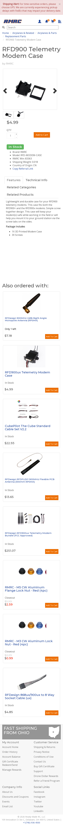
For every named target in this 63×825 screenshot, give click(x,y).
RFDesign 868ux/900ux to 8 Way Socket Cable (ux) (29, 696)
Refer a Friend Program (47, 780)
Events (6, 801)
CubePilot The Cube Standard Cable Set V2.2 (27, 427)
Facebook (39, 791)
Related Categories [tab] (21, 187)
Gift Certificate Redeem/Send (10, 763)
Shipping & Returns (44, 747)
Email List (7, 806)
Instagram (39, 796)
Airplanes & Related (23, 33)
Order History (9, 751)
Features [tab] (14, 180)
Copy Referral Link (23, 168)
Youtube (38, 806)
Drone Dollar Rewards (46, 776)
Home (5, 33)
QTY (9, 130)
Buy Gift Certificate (44, 766)
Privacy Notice (41, 751)
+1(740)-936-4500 (31, 822)
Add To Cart (52, 336)
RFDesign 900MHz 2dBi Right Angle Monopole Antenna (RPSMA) (26, 319)
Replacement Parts (15, 36)
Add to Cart (42, 134)
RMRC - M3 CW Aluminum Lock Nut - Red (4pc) (29, 642)
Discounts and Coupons (15, 796)
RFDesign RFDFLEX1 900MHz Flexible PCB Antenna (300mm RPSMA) (29, 480)
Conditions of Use (44, 756)
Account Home (10, 747)
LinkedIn (38, 811)
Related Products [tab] (20, 194)
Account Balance (11, 756)
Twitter (38, 801)
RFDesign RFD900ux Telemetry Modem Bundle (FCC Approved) (28, 534)
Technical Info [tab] (36, 180)
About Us (7, 791)
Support (38, 771)
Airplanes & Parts (47, 33)
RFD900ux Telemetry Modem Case (27, 374)
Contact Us (40, 761)
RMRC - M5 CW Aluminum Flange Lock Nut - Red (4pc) (26, 589)
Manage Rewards (11, 769)
